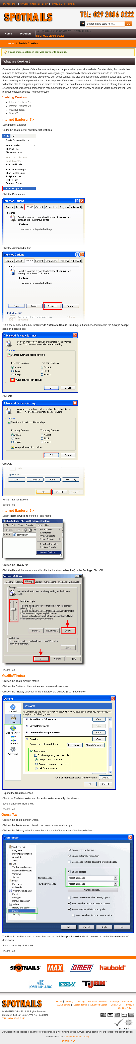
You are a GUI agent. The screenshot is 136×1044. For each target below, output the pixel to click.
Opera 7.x (14, 113)
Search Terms (80, 1005)
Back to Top (8, 504)
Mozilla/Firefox (16, 109)
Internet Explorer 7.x (20, 102)
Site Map (114, 1001)
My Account (9, 4)
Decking (80, 1001)
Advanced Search (98, 1005)
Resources (127, 1001)
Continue (68, 1041)
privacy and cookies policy (76, 1036)
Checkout (34, 4)
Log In (45, 4)
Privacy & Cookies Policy (63, 4)
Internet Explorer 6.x (20, 106)
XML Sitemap (63, 1005)
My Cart (24, 4)
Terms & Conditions (97, 1001)
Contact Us (116, 1005)
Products (25, 33)
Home (8, 33)
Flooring (69, 1001)
